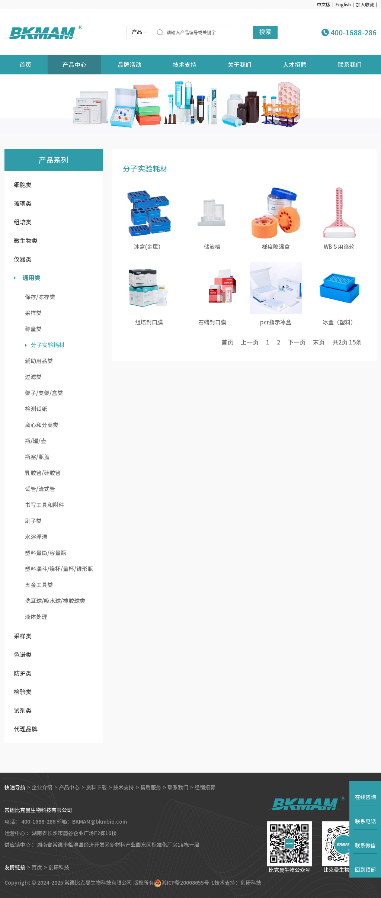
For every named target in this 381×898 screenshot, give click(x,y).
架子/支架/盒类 (44, 393)
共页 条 (347, 342)
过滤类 (33, 377)
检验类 (23, 692)
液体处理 (36, 617)
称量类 (33, 329)
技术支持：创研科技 (237, 882)
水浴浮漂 (36, 537)
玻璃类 (23, 203)
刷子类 (33, 521)
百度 (37, 867)
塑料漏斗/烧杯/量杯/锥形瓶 (59, 569)
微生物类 (26, 241)
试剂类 (23, 710)
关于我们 (240, 65)
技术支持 (184, 65)
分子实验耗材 (47, 345)
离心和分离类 (41, 425)
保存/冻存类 (40, 297)
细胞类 (23, 185)
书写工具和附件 (44, 505)
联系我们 (350, 65)
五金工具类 (39, 585)
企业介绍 (42, 787)
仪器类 (23, 259)
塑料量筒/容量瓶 (45, 553)
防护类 (23, 673)
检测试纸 (36, 409)
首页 (227, 342)
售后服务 (150, 787)
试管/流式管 (40, 489)
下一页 (296, 342)
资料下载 (96, 787)
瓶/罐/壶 (35, 441)
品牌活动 (129, 65)
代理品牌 (26, 729)
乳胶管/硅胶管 (43, 473)
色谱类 (23, 655)
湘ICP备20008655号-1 (187, 882)
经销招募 (205, 787)
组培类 (23, 222)
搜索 (265, 32)
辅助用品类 (39, 361)
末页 (319, 342)
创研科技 (58, 867)
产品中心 (74, 65)
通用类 (31, 278)
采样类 (33, 313)
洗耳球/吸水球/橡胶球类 (55, 601)
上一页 (250, 342)
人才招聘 (295, 65)
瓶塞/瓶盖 (37, 457)
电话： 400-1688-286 (29, 821)
